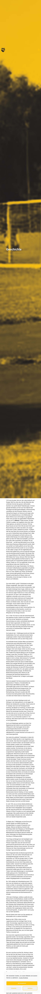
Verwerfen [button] (13, 988)
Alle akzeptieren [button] (22, 983)
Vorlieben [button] (30, 988)
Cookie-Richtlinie (23, 977)
